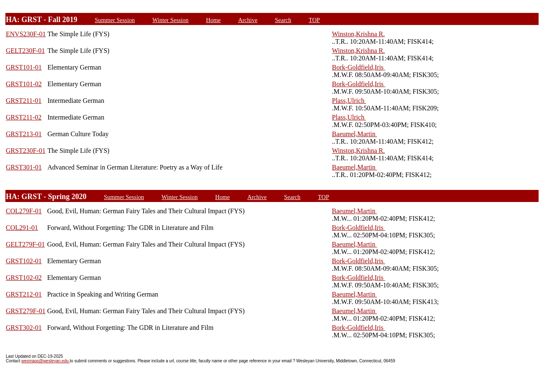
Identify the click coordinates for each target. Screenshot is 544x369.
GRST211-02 (24, 117)
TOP (314, 20)
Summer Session (115, 20)
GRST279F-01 (25, 310)
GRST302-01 (24, 327)
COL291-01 (22, 227)
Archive (247, 20)
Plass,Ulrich (349, 100)
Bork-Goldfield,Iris (358, 67)
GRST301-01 (24, 167)
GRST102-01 (24, 260)
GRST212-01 (24, 294)
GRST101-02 (24, 83)
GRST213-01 (24, 133)
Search (283, 20)
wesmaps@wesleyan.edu (45, 361)
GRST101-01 (24, 67)
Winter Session (170, 20)
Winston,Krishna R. (358, 33)
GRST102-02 (24, 277)
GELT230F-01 (25, 50)
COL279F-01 (24, 210)
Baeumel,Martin (354, 133)
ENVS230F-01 (26, 33)
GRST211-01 (24, 100)
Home (213, 20)
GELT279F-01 (25, 244)
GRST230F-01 (25, 150)
